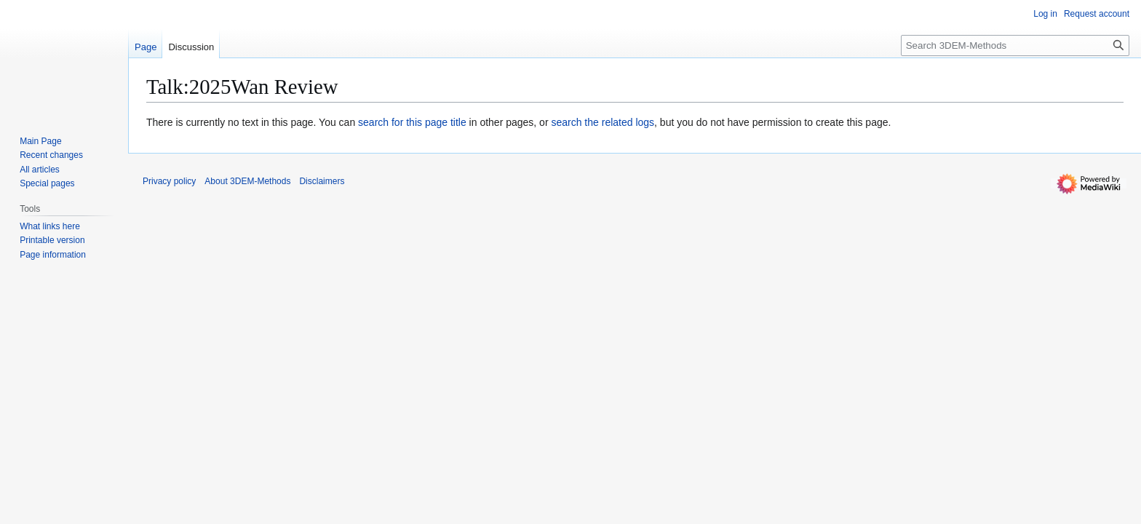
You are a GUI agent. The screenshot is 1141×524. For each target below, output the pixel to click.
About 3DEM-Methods (247, 181)
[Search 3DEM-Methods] (1015, 45)
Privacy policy (169, 181)
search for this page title (412, 122)
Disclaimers (321, 181)
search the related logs (602, 122)
